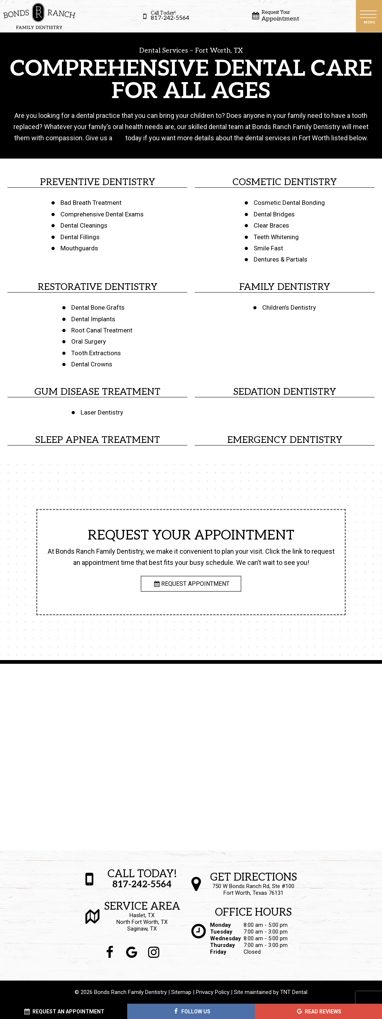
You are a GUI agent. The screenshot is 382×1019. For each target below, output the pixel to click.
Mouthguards (79, 248)
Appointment (274, 16)
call (119, 138)
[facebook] (110, 952)
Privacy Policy (212, 992)
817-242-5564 (164, 16)
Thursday (222, 945)
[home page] (39, 16)
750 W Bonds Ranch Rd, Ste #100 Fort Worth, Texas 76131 (253, 884)
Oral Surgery (88, 341)
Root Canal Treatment (101, 330)
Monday (220, 925)
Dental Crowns (91, 364)
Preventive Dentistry (97, 182)
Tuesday (221, 931)
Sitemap (181, 992)
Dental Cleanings (83, 225)
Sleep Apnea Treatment (97, 440)
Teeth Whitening (276, 237)
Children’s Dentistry (289, 307)
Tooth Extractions (96, 353)
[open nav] (369, 16)
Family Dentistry (284, 287)
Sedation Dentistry (284, 391)
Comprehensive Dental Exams (102, 214)
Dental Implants (93, 319)
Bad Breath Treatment (91, 202)
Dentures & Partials (280, 259)
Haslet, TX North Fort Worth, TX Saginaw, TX (142, 916)
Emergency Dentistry (284, 440)
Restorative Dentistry (97, 287)
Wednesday (225, 938)
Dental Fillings (80, 237)
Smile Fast (268, 248)
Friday (218, 951)
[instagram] (154, 952)
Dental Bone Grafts (98, 307)
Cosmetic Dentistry (284, 182)
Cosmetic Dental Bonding (289, 202)
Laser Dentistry (102, 412)
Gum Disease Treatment (97, 391)
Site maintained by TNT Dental (270, 992)
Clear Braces (271, 225)
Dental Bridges (274, 214)
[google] (132, 952)
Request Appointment (191, 583)
